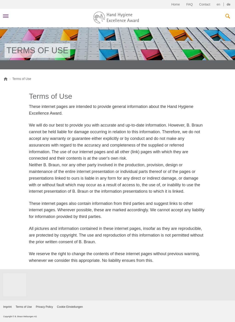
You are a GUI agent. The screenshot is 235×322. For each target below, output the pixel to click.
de (228, 4)
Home (175, 4)
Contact (204, 4)
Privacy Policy (44, 306)
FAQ (189, 4)
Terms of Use (24, 306)
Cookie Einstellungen (70, 306)
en (218, 4)
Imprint (7, 306)
